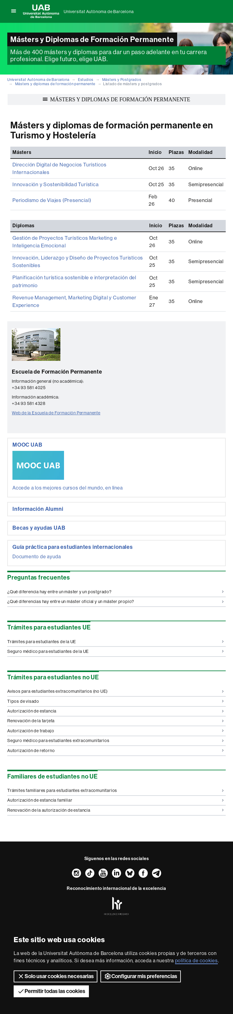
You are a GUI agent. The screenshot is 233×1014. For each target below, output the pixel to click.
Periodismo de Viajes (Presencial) (50, 188)
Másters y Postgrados (121, 80)
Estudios (85, 80)
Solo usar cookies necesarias (55, 976)
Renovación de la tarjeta (115, 702)
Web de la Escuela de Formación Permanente (56, 394)
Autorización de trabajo (115, 712)
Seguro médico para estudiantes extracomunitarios (115, 722)
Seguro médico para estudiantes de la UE (115, 632)
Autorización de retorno (115, 732)
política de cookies (196, 960)
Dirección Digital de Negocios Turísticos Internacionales (76, 164)
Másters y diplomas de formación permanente (55, 84)
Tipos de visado (115, 682)
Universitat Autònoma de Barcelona (98, 11)
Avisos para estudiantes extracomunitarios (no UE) (115, 672)
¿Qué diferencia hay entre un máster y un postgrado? (115, 573)
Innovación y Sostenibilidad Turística (53, 176)
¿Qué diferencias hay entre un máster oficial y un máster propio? (115, 582)
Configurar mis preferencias (140, 976)
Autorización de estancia (115, 692)
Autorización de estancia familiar (115, 781)
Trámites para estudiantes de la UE (115, 622)
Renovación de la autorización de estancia (115, 791)
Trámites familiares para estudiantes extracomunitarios (115, 771)
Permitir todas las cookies (51, 991)
